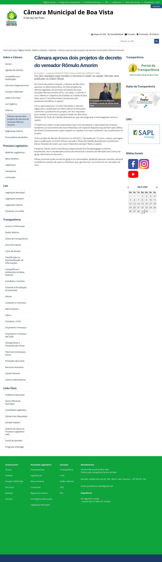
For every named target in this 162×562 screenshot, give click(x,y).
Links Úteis (9, 388)
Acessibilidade (116, 34)
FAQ (62, 487)
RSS (107, 2)
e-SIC (62, 475)
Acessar (156, 6)
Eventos (9, 498)
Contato (131, 34)
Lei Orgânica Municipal (41, 498)
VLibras (155, 34)
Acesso (8, 469)
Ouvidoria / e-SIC (152, 2)
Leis (5, 186)
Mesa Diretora (37, 481)
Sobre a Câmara (39, 50)
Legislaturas (36, 475)
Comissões (36, 487)
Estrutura (9, 487)
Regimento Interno (39, 493)
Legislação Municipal (40, 504)
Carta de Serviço (132, 2)
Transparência (12, 219)
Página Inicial (49, 2)
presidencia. (92, 486)
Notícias (52, 50)
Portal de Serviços (92, 2)
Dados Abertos (67, 481)
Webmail (116, 2)
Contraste (143, 34)
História (9, 475)
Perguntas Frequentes (69, 2)
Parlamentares (37, 469)
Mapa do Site (100, 34)
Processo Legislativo (15, 145)
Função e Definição (14, 481)
